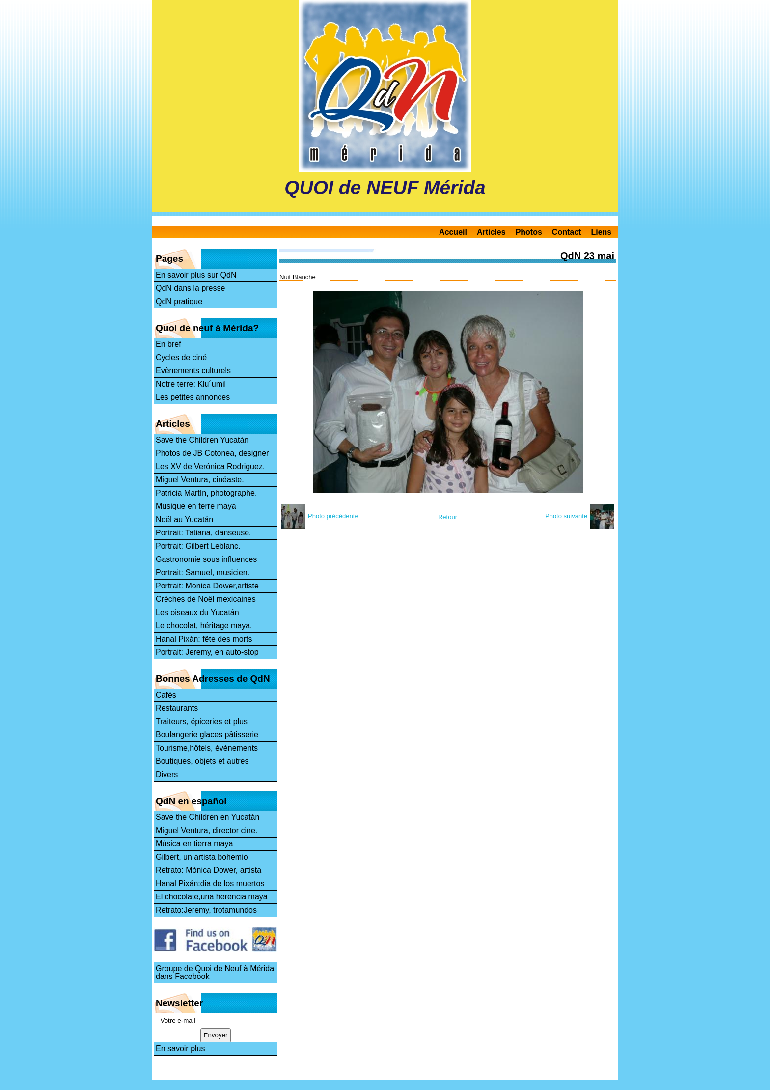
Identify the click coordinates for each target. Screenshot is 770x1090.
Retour (447, 517)
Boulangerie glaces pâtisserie (207, 734)
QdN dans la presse (190, 288)
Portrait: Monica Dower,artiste (207, 586)
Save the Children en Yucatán (207, 817)
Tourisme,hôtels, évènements (207, 748)
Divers (167, 774)
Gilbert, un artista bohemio (202, 857)
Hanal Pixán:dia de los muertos (210, 883)
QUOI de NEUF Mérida (385, 187)
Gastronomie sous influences (206, 559)
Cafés (166, 695)
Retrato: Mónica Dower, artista (208, 870)
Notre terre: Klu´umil (191, 384)
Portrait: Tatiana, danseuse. (203, 533)
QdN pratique (179, 301)
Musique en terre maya (196, 506)
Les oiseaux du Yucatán (197, 612)
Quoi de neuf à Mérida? (207, 328)
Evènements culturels (193, 370)
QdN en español (191, 801)
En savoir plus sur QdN (196, 275)
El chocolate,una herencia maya (212, 897)
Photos (529, 232)
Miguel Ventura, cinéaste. (200, 479)
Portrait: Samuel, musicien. (202, 572)
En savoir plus (180, 1048)
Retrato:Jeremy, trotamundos (206, 910)
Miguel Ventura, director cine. (206, 830)
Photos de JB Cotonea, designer (212, 453)
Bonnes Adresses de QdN (213, 678)
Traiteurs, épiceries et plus (202, 721)
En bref (168, 344)
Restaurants (177, 708)
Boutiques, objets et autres (202, 761)
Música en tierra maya (194, 843)
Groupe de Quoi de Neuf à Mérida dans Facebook (215, 972)
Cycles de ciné (181, 357)
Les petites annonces (193, 397)
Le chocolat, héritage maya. (204, 625)
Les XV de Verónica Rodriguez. (210, 466)
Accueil (453, 232)
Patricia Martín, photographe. (206, 493)
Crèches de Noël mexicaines (206, 599)
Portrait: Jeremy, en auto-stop (207, 652)
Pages (169, 258)
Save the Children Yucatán (202, 440)
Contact (566, 232)
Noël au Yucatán (184, 519)
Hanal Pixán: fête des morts (204, 639)
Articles (491, 232)
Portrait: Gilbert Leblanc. (198, 546)
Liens (601, 232)
